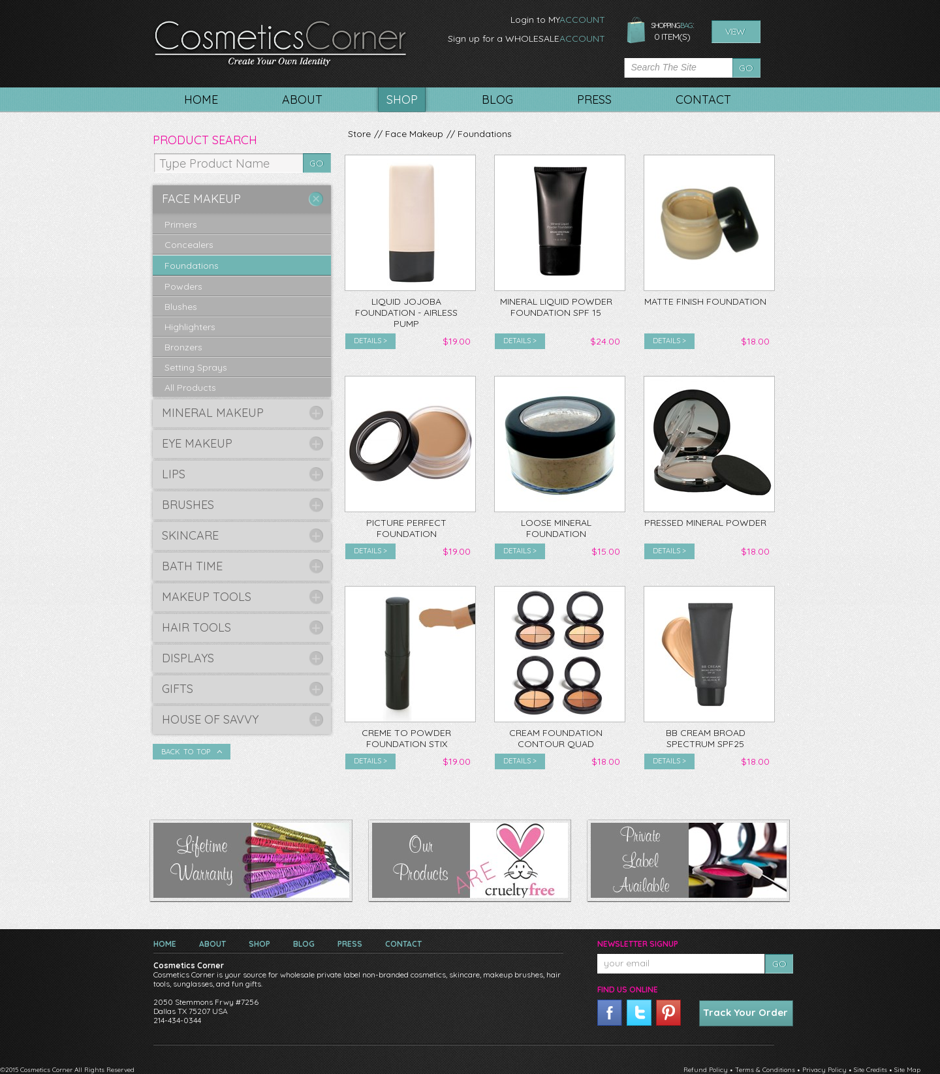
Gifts (177, 688)
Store (359, 134)
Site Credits (870, 1070)
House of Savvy (210, 719)
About (212, 944)
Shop (259, 944)
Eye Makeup (197, 443)
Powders (183, 286)
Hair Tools (196, 627)
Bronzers (183, 347)
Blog (304, 944)
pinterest (668, 1013)
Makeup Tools (206, 596)
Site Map (907, 1070)
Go (746, 68)
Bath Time (192, 566)
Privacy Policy (824, 1070)
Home (164, 944)
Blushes (180, 307)
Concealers (188, 245)
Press (349, 944)
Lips (173, 474)
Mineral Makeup (213, 412)
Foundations (485, 134)
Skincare (190, 535)
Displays (188, 658)
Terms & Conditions (765, 1070)
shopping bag (636, 30)
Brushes (188, 504)
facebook (609, 1013)
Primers (180, 224)
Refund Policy (705, 1070)
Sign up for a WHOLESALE (526, 38)
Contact (403, 944)
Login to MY (557, 19)
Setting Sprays (195, 367)
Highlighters (189, 327)
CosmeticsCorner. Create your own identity (280, 45)
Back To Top (185, 751)
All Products (190, 387)
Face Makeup (414, 134)
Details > (370, 340)
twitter (639, 1013)
